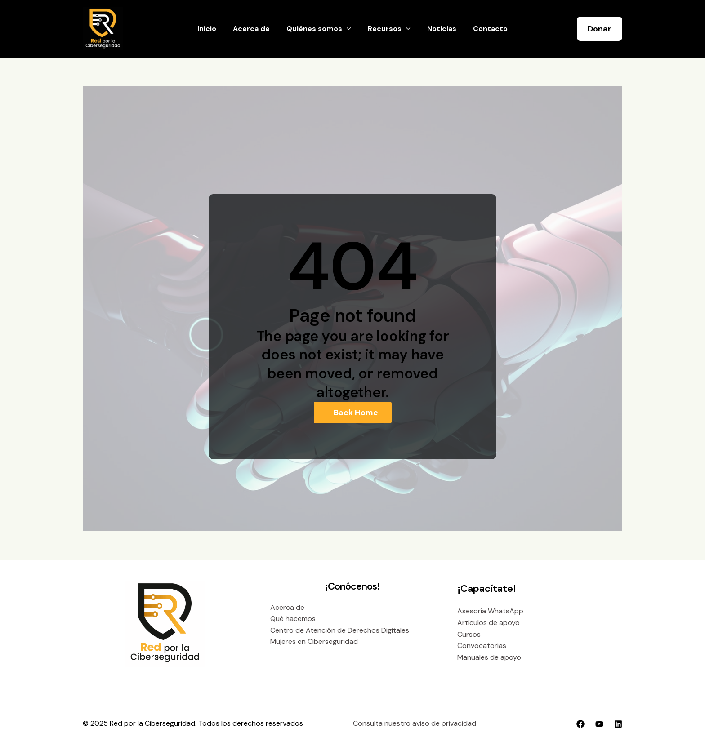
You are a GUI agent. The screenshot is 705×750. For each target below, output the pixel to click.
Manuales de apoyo (489, 657)
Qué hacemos (293, 618)
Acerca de (287, 607)
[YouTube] (599, 724)
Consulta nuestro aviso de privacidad (414, 723)
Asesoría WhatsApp (490, 611)
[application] (348, 28)
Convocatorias (481, 645)
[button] (599, 29)
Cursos (469, 634)
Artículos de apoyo (488, 622)
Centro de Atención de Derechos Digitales (339, 630)
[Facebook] (580, 724)
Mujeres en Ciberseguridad (314, 641)
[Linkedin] (618, 724)
